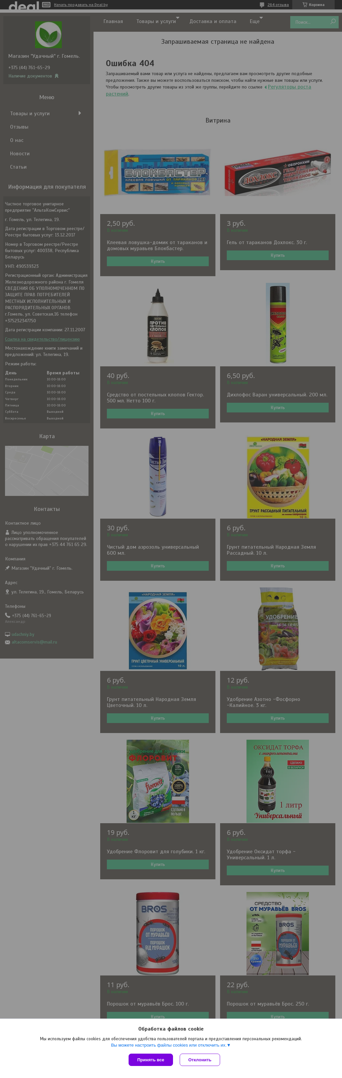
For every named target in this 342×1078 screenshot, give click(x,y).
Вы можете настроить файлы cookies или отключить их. (168, 1045)
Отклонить (199, 1059)
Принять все (150, 1059)
